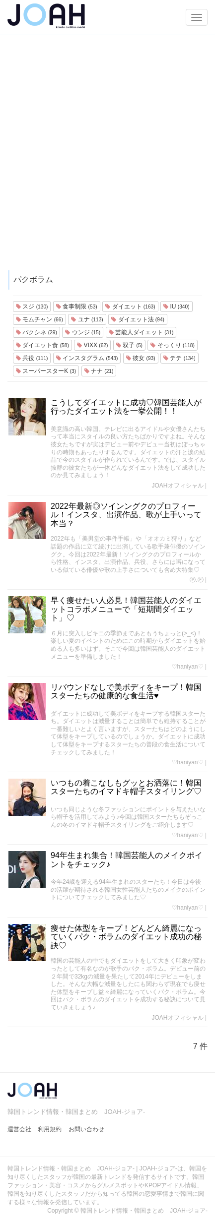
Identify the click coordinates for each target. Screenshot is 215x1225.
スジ (32, 306)
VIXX (92, 345)
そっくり (172, 345)
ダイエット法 (137, 319)
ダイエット (130, 306)
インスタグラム (87, 358)
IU (176, 306)
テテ (179, 358)
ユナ (87, 319)
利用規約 (50, 1129)
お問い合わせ (86, 1129)
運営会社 (19, 1129)
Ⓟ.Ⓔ (196, 579)
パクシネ (36, 332)
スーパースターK (46, 371)
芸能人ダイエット (141, 332)
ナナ (99, 371)
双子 (129, 345)
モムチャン (39, 319)
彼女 (140, 358)
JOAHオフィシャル (178, 485)
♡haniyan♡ (188, 666)
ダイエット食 (42, 345)
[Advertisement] (107, 157)
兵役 (32, 358)
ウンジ (82, 332)
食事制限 (76, 306)
